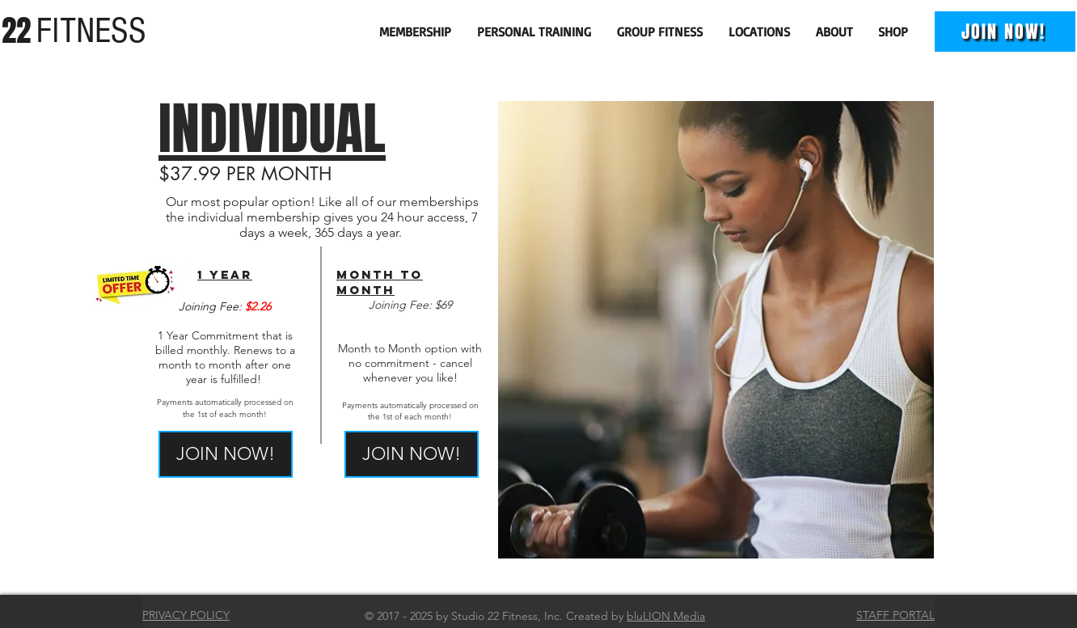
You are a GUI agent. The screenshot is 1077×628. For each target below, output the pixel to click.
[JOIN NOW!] (1005, 31)
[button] (416, 31)
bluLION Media (666, 616)
